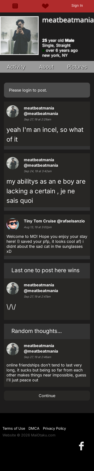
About (46, 67)
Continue (47, 395)
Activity (16, 67)
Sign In (77, 5)
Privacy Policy (54, 428)
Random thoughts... (36, 330)
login (26, 90)
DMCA (34, 428)
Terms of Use (13, 428)
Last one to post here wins (45, 270)
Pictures (77, 67)
